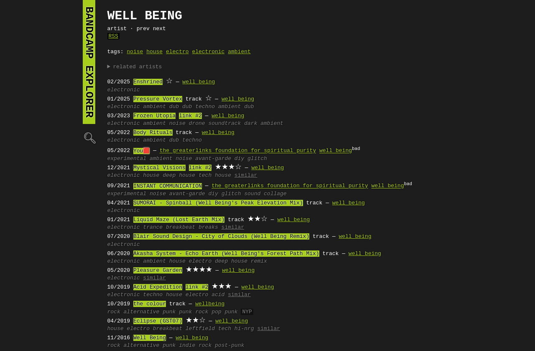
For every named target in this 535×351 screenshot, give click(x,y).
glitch (257, 159)
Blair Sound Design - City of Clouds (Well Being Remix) (221, 236)
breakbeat (180, 227)
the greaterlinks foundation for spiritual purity (238, 151)
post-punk (229, 345)
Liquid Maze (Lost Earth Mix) (178, 220)
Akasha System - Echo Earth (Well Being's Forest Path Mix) (226, 254)
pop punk (224, 312)
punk (169, 312)
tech (224, 329)
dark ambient (263, 123)
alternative (142, 312)
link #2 (190, 116)
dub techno (198, 107)
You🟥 (141, 151)
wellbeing (209, 304)
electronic (208, 52)
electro (177, 52)
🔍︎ (89, 138)
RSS (113, 36)
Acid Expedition (157, 287)
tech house (215, 175)
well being (198, 82)
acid (217, 295)
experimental (127, 159)
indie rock (195, 345)
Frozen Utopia (154, 116)
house (154, 52)
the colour (149, 304)
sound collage (265, 194)
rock (113, 312)
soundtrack (224, 123)
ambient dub (236, 107)
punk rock (193, 312)
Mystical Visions (159, 168)
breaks (208, 227)
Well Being (149, 338)
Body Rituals (153, 133)
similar (245, 175)
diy (239, 159)
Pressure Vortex (157, 99)
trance (153, 227)
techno (153, 295)
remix (259, 261)
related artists (137, 67)
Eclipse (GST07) (157, 321)
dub (174, 107)
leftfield (200, 329)
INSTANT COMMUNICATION (167, 186)
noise (135, 52)
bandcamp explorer (89, 62)
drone (197, 123)
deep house (179, 175)
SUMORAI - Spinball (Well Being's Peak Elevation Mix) (218, 203)
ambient (239, 52)
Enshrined (148, 82)
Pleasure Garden (157, 270)
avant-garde (213, 159)
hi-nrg (244, 329)
